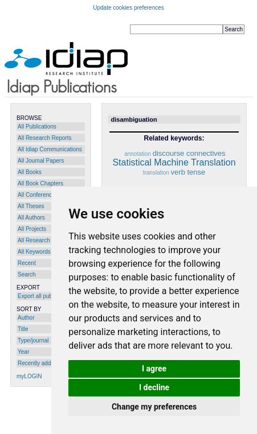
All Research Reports (44, 138)
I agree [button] (154, 368)
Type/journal (33, 340)
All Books (30, 172)
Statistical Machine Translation (173, 162)
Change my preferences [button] (154, 406)
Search (27, 274)
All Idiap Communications (50, 149)
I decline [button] (154, 387)
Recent (27, 263)
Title (23, 329)
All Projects (32, 229)
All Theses (31, 206)
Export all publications (45, 296)
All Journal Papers (41, 161)
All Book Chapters (40, 183)
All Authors (31, 217)
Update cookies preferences (128, 8)
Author (26, 318)
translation (156, 173)
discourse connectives (189, 153)
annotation (137, 154)
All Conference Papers (46, 195)
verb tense (188, 172)
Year (23, 352)
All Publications (37, 126)
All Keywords (34, 252)
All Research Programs (47, 240)
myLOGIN (29, 376)
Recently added (38, 363)
